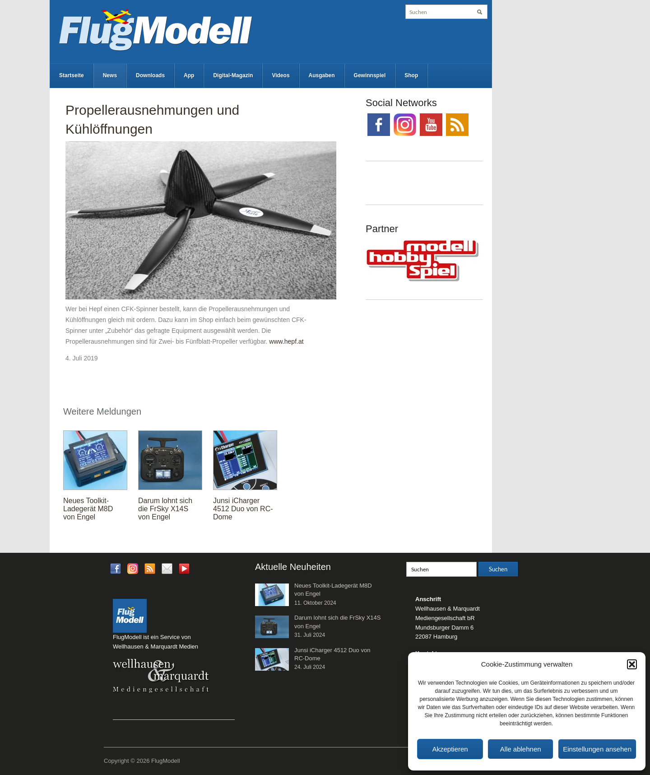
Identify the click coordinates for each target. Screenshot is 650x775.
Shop (411, 75)
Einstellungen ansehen (597, 749)
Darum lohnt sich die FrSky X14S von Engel (165, 509)
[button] (631, 664)
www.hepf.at (286, 341)
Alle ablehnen (520, 749)
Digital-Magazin (233, 75)
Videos (280, 75)
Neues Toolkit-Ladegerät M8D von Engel (88, 509)
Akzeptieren (450, 749)
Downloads (150, 75)
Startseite (71, 75)
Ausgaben (322, 75)
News (110, 75)
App (189, 75)
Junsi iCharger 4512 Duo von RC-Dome (243, 509)
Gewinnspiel (370, 75)
